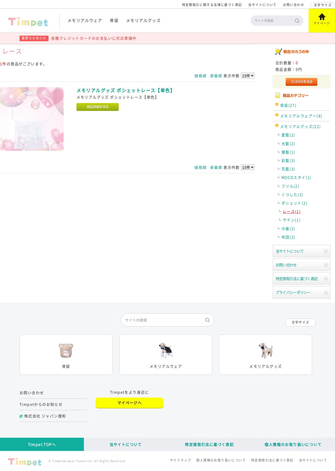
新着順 (216, 75)
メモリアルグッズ (143, 20)
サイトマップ (180, 460)
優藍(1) (288, 152)
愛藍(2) (288, 134)
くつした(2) (292, 194)
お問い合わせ (293, 4)
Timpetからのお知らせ (41, 404)
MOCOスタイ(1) (296, 177)
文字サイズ (323, 5)
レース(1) (292, 211)
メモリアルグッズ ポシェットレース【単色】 (125, 90)
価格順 (200, 75)
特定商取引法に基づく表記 (297, 278)
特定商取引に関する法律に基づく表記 (212, 4)
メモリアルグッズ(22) (300, 126)
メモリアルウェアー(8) (301, 115)
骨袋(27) (288, 105)
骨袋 (114, 20)
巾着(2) (288, 228)
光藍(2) (288, 143)
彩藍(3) (288, 160)
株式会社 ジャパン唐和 (45, 415)
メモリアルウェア (85, 20)
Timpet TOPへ (42, 444)
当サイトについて (262, 4)
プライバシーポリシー (293, 292)
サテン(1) (292, 219)
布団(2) (288, 237)
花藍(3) (288, 168)
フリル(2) (290, 186)
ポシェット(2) (294, 203)
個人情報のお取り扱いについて (293, 444)
